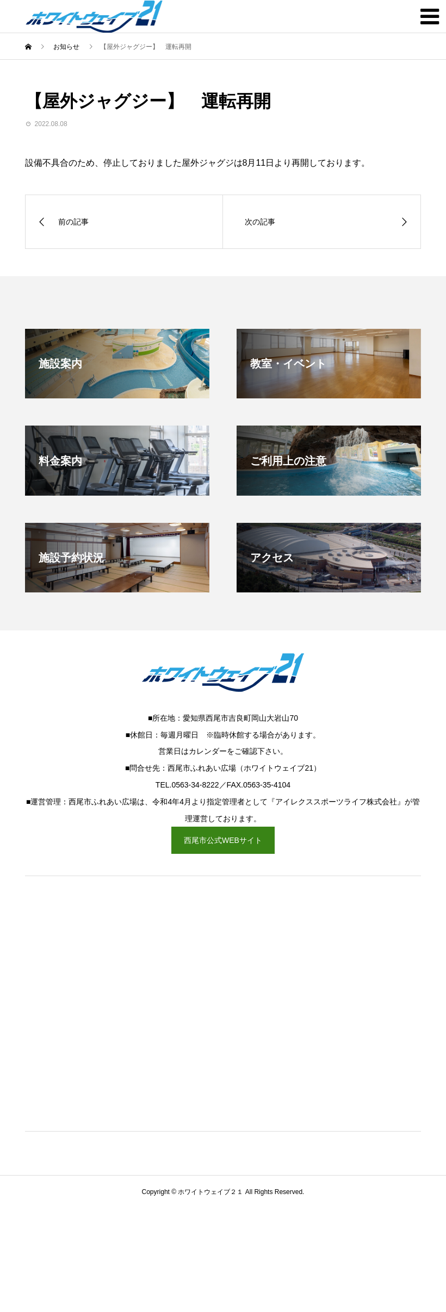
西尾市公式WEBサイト (223, 840)
